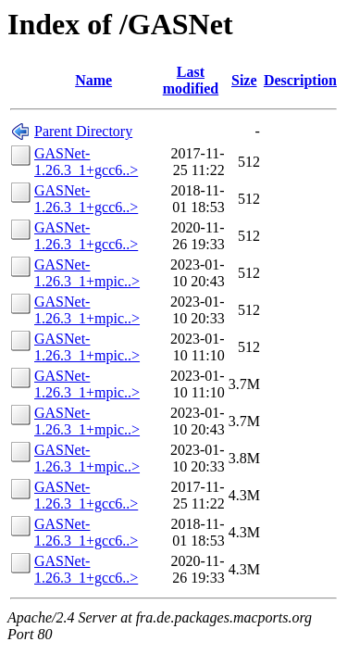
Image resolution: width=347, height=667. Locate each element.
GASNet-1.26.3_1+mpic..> (87, 273)
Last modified (190, 80)
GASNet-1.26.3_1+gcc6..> (86, 161)
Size (244, 80)
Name (93, 80)
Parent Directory (83, 131)
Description (300, 80)
